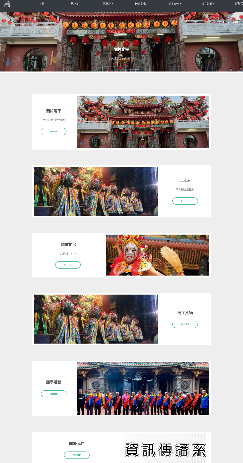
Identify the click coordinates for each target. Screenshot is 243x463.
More (54, 131)
